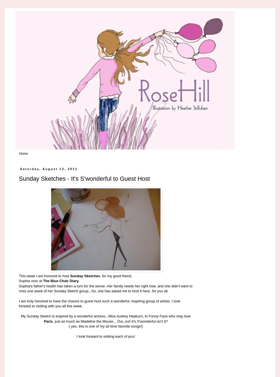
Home (23, 154)
